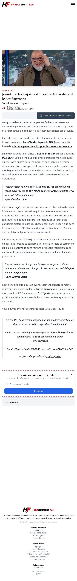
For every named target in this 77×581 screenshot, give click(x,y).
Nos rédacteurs (38, 549)
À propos (38, 546)
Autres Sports (38, 538)
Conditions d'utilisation (38, 551)
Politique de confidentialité (38, 554)
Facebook (38, 567)
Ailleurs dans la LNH (38, 533)
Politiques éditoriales (38, 556)
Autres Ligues (38, 535)
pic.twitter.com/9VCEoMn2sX (57, 349)
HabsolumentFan (13, 107)
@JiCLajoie (66, 319)
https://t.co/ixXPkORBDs (28, 349)
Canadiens (38, 530)
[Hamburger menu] (73, 5)
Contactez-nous (38, 559)
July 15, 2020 (54, 356)
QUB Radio (14, 402)
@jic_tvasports (40, 340)
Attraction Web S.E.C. (33, 522)
